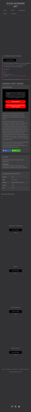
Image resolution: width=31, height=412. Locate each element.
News (5, 14)
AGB (3, 371)
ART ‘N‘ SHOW (12, 78)
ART (15, 6)
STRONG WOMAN (21, 78)
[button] (6, 152)
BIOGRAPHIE (22, 10)
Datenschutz (15, 371)
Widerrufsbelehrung (24, 371)
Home (5, 10)
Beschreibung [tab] (6, 85)
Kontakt (13, 14)
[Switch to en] (21, 14)
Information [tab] (20, 85)
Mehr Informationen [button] (15, 100)
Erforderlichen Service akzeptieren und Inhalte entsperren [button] (15, 108)
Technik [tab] (13, 85)
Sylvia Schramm (15, 3)
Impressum (8, 371)
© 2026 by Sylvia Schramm (15, 373)
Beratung (26, 81)
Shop (12, 10)
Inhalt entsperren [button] (15, 103)
